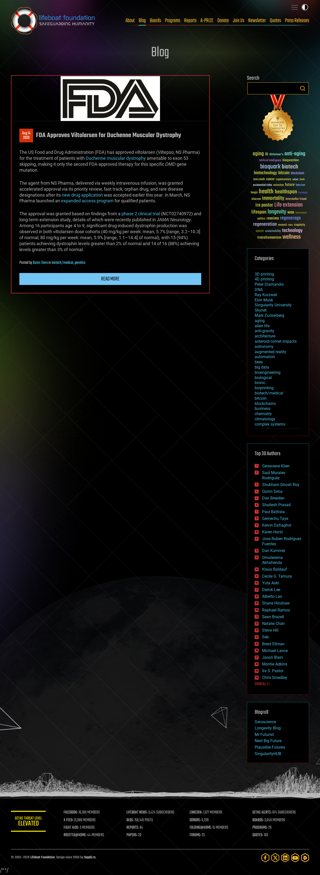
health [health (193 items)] (266, 191)
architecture (265, 336)
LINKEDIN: (196, 812)
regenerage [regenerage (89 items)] (290, 218)
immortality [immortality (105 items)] (273, 198)
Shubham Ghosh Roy (280, 484)
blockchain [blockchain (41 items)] (297, 173)
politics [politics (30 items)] (261, 218)
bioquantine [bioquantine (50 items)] (290, 160)
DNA (259, 289)
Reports (190, 21)
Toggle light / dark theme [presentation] (305, 7)
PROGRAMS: (260, 827)
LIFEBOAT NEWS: (137, 812)
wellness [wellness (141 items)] (291, 237)
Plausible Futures (270, 747)
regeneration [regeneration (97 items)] (265, 224)
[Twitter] (275, 857)
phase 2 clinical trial (140, 213)
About (130, 21)
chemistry (263, 413)
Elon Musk (264, 300)
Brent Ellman (273, 644)
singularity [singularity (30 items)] (299, 225)
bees (259, 362)
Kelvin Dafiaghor (276, 525)
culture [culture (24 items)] (295, 179)
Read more (110, 279)
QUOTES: (257, 835)
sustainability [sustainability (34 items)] (273, 231)
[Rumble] (305, 857)
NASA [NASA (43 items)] (290, 213)
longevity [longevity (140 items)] (277, 212)
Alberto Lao (272, 596)
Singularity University (273, 305)
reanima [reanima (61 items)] (273, 218)
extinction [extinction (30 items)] (278, 185)
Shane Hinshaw (276, 603)
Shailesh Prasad (276, 504)
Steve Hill (270, 630)
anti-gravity (264, 330)
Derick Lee (271, 589)
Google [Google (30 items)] (254, 192)
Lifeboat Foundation (42, 857)
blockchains (265, 403)
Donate (223, 21)
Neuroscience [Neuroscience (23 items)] (301, 213)
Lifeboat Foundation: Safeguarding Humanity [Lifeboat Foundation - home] (53, 20)
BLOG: (130, 820)
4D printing (264, 279)
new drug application (82, 195)
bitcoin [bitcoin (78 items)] (283, 173)
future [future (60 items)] (289, 184)
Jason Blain (272, 657)
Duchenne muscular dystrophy (116, 158)
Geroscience (265, 721)
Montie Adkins (274, 664)
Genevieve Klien (276, 466)
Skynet (261, 310)
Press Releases (297, 21)
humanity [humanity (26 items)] (303, 192)
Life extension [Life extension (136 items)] (288, 205)
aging (260, 320)
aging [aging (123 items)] (258, 154)
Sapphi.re (89, 857)
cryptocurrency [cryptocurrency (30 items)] (283, 179)
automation (265, 356)
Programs (172, 21)
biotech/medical (62, 263)
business (262, 408)
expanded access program (87, 200)
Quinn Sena (40, 263)
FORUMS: (195, 835)
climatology (265, 419)
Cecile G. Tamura (277, 576)
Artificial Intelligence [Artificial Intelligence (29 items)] (270, 160)
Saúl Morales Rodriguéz (273, 475)
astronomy (264, 346)
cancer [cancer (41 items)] (270, 179)
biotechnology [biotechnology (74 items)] (265, 173)
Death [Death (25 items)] (302, 179)
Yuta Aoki (270, 583)
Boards (155, 21)
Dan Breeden (273, 498)
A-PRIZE (206, 21)
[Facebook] (265, 857)
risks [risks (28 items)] (290, 224)
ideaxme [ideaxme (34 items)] (256, 199)
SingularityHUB (268, 753)
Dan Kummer (273, 550)
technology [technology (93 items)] (292, 231)
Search (303, 88)
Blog (142, 21)
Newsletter (257, 21)
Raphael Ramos (276, 610)
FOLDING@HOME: (201, 827)
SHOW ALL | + (262, 684)
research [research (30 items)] (282, 225)
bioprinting (264, 387)
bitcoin (261, 398)
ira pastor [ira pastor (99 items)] (264, 205)
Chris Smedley (274, 677)
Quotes (275, 21)
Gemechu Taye (275, 518)
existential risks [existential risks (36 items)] (262, 185)
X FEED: (68, 820)
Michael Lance (275, 650)
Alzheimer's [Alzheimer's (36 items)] (276, 155)
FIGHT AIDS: (71, 827)
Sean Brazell (273, 616)
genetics (80, 263)
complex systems (270, 424)
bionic (260, 382)
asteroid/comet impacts (276, 341)
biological (263, 377)
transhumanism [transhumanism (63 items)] (269, 237)
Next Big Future (268, 740)
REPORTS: (132, 827)
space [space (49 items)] (260, 231)
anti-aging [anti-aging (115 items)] (294, 154)
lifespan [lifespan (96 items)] (258, 212)
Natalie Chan (273, 623)
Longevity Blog (268, 728)
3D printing (264, 274)
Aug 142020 (26, 135)
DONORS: (195, 820)
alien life (262, 326)
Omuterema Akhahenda (272, 560)
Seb (265, 637)
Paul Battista (273, 511)
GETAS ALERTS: (262, 812)
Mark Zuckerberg (269, 315)
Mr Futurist (264, 734)
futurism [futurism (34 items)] (300, 185)
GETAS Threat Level (28, 822)
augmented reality (270, 351)
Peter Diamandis (269, 284)
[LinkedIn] (285, 857)
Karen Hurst (272, 532)
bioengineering (267, 372)
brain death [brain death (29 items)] (259, 179)
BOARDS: (258, 820)
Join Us (238, 21)
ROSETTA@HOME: (75, 835)
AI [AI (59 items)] (266, 154)
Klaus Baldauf (274, 569)
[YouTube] (295, 857)
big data (262, 367)
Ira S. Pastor (272, 670)
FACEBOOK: (71, 812)
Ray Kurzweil (266, 294)
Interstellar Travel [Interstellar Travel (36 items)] (296, 199)
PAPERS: (131, 835)
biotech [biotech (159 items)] (290, 167)
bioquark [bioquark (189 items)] (270, 166)
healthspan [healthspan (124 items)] (286, 192)
